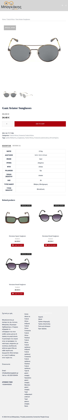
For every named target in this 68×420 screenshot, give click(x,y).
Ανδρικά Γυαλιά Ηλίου (27, 326)
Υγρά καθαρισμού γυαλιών (28, 394)
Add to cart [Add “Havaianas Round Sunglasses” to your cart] (50, 245)
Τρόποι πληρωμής (44, 321)
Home (4, 19)
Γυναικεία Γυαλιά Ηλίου (26, 135)
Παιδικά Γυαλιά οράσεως (27, 366)
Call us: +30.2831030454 (10, 375)
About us (27, 316)
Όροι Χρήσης (42, 329)
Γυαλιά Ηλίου (11, 19)
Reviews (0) (17, 145)
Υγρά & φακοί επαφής (26, 373)
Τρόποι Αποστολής (44, 324)
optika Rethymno (11, 138)
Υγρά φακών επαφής (26, 401)
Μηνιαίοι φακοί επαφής (27, 387)
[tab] (6, 146)
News (26, 406)
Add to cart (40, 124)
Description (6, 145)
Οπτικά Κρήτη (54, 138)
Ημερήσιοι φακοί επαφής (27, 380)
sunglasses (20, 138)
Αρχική (40, 317)
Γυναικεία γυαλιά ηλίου (41, 138)
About (40, 319)
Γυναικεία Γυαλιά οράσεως (27, 359)
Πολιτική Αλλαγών (44, 326)
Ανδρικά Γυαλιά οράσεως (27, 352)
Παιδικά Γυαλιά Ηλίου (27, 340)
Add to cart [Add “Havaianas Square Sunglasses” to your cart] (17, 245)
